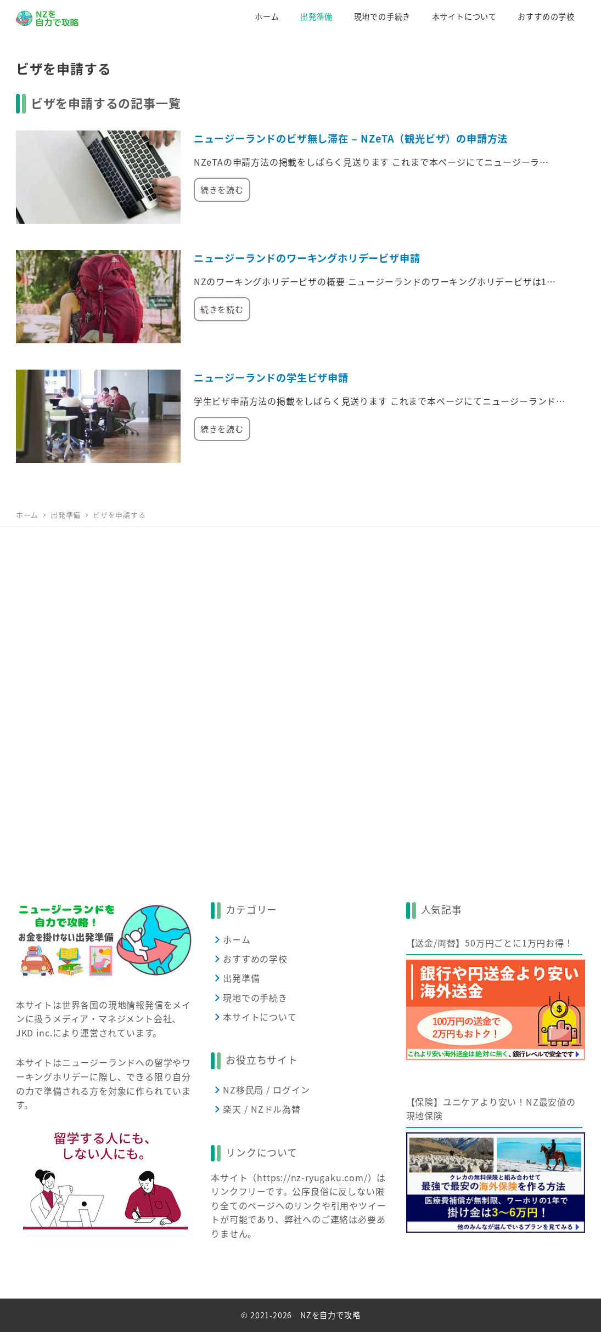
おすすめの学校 (255, 958)
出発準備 (241, 977)
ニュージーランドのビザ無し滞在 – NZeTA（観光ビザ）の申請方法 (351, 138)
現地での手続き (255, 997)
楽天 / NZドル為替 (262, 1108)
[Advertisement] (300, 699)
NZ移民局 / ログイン (266, 1089)
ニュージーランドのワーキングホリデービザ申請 (307, 258)
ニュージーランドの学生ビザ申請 (271, 377)
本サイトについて (259, 1016)
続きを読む (222, 189)
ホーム (236, 939)
